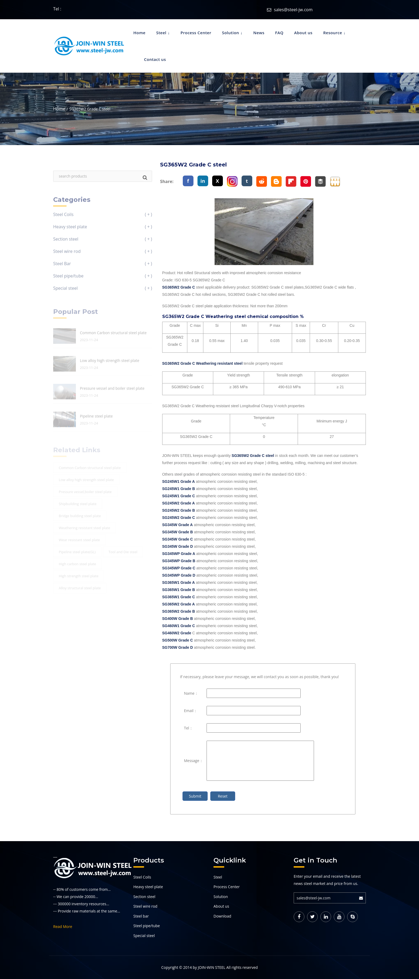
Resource (332, 32)
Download (222, 916)
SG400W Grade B (177, 618)
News (259, 32)
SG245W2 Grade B (178, 510)
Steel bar (141, 916)
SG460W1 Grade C (178, 626)
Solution (230, 32)
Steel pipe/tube (146, 925)
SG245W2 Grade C (178, 517)
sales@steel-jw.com (293, 10)
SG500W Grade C (178, 640)
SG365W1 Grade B (178, 590)
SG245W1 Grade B (178, 489)
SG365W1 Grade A (178, 582)
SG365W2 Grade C (178, 287)
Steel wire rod (145, 906)
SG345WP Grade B (178, 561)
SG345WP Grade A (178, 553)
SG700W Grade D (177, 647)
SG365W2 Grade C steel (253, 455)
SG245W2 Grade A (178, 503)
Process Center (196, 32)
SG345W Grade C (177, 539)
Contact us (155, 59)
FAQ (279, 32)
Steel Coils (142, 877)
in (202, 181)
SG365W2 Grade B (178, 611)
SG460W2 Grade (177, 633)
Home (139, 32)
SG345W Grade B (177, 532)
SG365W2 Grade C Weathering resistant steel (202, 363)
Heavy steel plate (148, 886)
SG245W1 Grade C (178, 496)
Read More (62, 926)
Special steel (144, 935)
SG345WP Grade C (178, 568)
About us (303, 32)
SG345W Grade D (177, 546)
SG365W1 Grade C (178, 597)
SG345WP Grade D (178, 575)
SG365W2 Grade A (178, 604)
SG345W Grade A (177, 525)
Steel (161, 32)
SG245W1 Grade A (178, 481)
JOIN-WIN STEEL (211, 967)
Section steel (144, 896)
